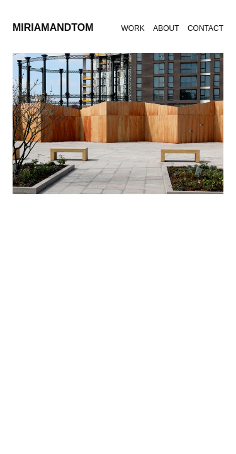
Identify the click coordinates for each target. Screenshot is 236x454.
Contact (205, 28)
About (166, 28)
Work (133, 28)
